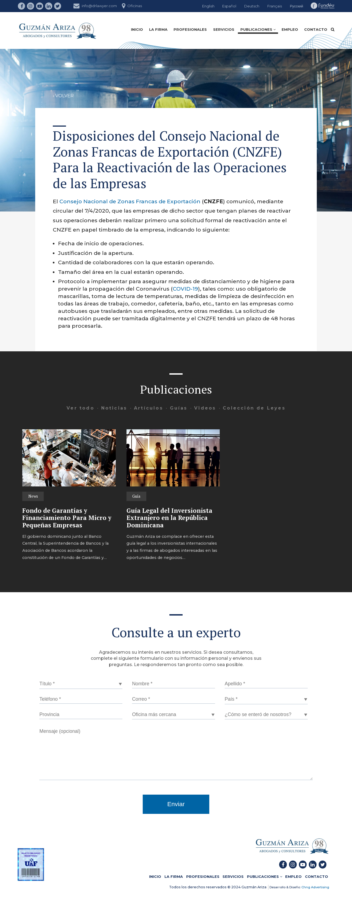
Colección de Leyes (254, 408)
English (208, 6)
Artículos (148, 408)
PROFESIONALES (190, 29)
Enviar (176, 804)
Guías (179, 408)
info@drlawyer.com (95, 5)
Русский (296, 6)
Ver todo (80, 408)
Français (274, 6)
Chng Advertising (315, 887)
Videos (205, 408)
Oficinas (132, 5)
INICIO (137, 29)
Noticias (114, 408)
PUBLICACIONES (258, 29)
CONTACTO (315, 29)
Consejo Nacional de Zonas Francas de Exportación (129, 201)
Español (229, 6)
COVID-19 (185, 288)
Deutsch (251, 6)
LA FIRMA (158, 29)
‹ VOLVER (63, 95)
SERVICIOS (223, 29)
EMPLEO (290, 29)
